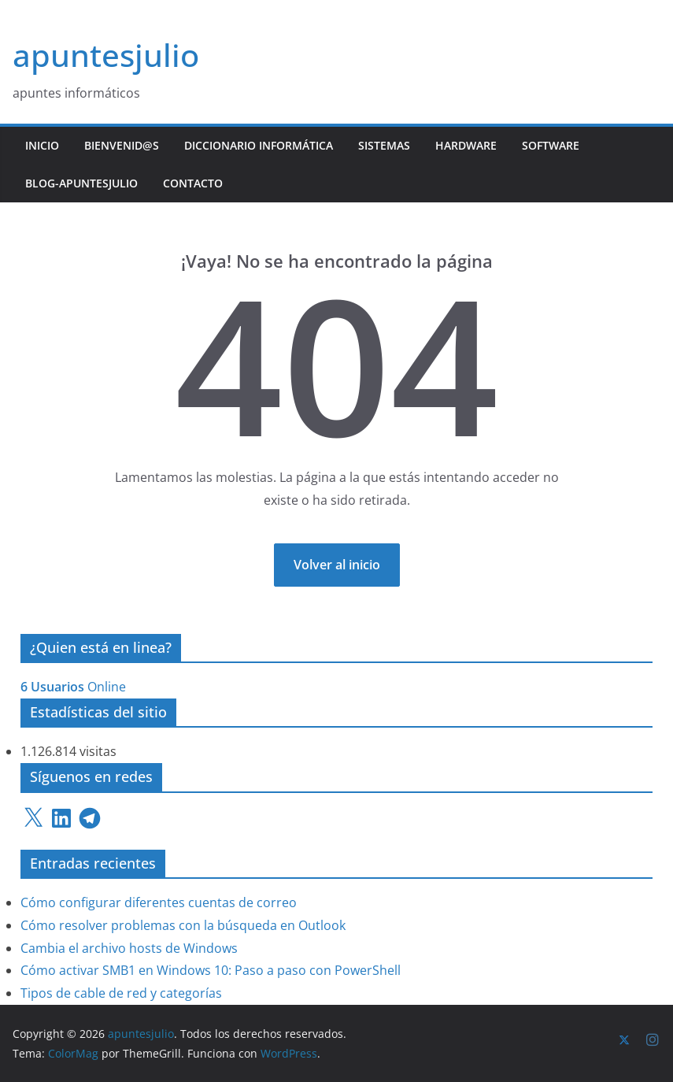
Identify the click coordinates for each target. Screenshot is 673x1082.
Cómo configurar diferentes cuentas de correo (158, 902)
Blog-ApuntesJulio (81, 183)
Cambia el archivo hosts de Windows (129, 948)
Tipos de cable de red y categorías (121, 993)
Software (550, 145)
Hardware (466, 145)
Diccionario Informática (258, 145)
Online (73, 686)
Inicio (42, 145)
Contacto (193, 183)
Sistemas (384, 145)
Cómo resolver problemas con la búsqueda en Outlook (183, 925)
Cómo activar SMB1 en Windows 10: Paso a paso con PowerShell (210, 970)
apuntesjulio (106, 54)
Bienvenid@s (121, 145)
